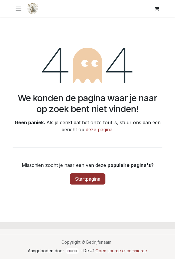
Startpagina (87, 179)
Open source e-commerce (121, 250)
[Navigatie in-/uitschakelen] (18, 8)
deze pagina (99, 129)
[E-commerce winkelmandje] (156, 8)
